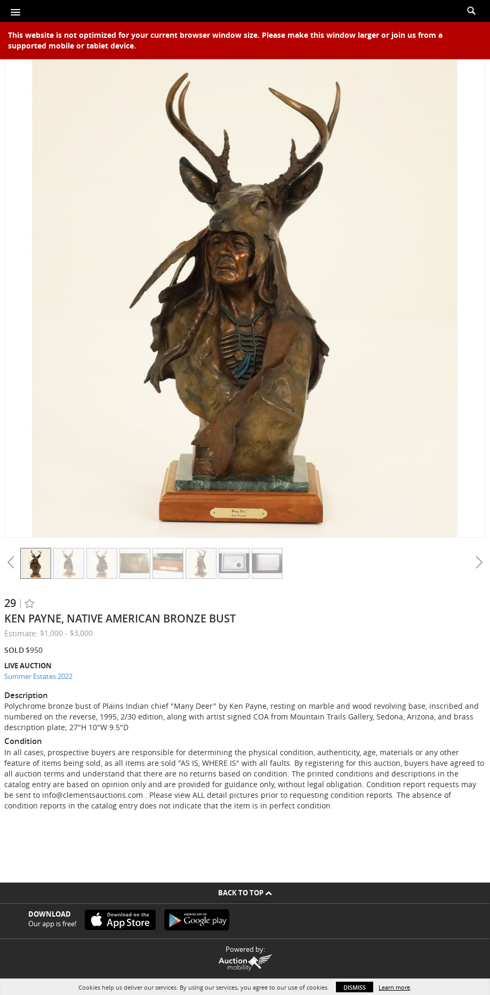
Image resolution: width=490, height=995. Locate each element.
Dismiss (354, 987)
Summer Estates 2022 (38, 676)
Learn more (394, 987)
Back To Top (245, 892)
